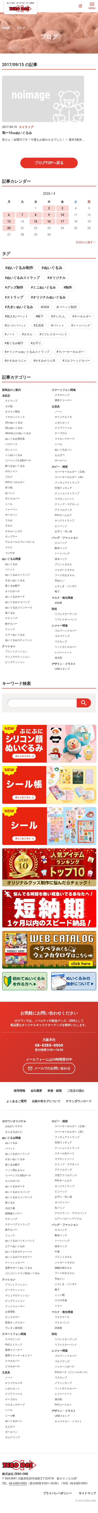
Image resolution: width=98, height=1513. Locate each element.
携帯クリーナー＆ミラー (18, 1355)
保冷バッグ (61, 559)
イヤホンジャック (15, 417)
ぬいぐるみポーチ (15, 596)
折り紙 (9, 487)
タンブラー (11, 536)
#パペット (57, 325)
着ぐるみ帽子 (12, 585)
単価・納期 (54, 1090)
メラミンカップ (63, 1382)
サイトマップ (87, 1493)
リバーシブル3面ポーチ (18, 1175)
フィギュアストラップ (67, 482)
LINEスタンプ (62, 668)
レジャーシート (63, 652)
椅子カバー (11, 623)
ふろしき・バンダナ (66, 586)
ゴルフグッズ (62, 636)
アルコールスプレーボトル (20, 541)
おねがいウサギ (13, 1126)
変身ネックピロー (15, 1322)
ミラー (58, 1306)
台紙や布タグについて (46, 1101)
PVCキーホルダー (15, 482)
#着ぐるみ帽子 (14, 343)
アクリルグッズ (63, 509)
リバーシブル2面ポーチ (18, 460)
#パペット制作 (66, 307)
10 (62, 215)
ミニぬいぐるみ (13, 455)
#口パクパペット (15, 325)
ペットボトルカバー (66, 646)
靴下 (57, 591)
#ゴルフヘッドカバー (76, 360)
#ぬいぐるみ (52, 268)
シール (9, 504)
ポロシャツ (11, 471)
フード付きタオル (64, 575)
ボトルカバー (12, 498)
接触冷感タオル (63, 1267)
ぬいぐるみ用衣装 (15, 438)
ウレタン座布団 (13, 1328)
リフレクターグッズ (66, 614)
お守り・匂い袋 (63, 531)
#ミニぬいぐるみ (43, 287)
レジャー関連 (60, 625)
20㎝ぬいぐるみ (14, 422)
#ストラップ (14, 297)
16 (49, 221)
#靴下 (39, 316)
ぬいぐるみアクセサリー (18, 1257)
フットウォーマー (15, 1306)
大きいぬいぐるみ (15, 580)
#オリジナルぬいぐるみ (48, 297)
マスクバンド (62, 1322)
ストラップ (11, 400)
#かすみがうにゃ (15, 360)
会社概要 (36, 1090)
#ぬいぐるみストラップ (22, 278)
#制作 (68, 287)
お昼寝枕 (10, 1311)
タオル (9, 525)
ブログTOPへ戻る (49, 163)
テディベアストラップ (17, 1224)
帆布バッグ (61, 548)
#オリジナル (56, 278)
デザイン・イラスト (64, 663)
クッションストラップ (67, 493)
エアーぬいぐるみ (15, 634)
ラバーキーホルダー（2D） (70, 477)
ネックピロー (12, 1317)
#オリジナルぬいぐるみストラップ (27, 351)
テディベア (11, 618)
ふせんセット (62, 422)
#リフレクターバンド (53, 334)
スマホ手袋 (61, 1300)
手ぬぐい (60, 580)
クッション (8, 646)
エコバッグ (61, 542)
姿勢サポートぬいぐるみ (18, 1267)
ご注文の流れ (75, 1090)
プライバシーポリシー (57, 1493)
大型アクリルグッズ (66, 1175)
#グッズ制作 (14, 287)
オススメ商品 (12, 411)
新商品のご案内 (11, 389)
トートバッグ (62, 553)
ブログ (21, 28)
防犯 (54, 608)
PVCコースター (63, 1404)
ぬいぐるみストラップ (17, 574)
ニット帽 (60, 1295)
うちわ (9, 520)
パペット (10, 569)
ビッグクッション (15, 662)
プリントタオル (63, 564)
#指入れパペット (16, 316)
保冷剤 (58, 657)
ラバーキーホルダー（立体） (71, 471)
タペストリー (62, 1202)
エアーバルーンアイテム (68, 1218)
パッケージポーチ (64, 1366)
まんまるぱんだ (13, 1131)
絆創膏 (58, 602)
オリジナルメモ (63, 417)
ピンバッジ (61, 526)
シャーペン (11, 509)
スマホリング (62, 395)
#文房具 (38, 325)
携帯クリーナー (63, 400)
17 (62, 221)
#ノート (10, 334)
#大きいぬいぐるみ (19, 307)
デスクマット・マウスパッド (71, 1213)
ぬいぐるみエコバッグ (17, 602)
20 (9, 228)
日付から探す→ (86, 242)
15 (35, 221)
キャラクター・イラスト (68, 1421)
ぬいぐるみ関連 (11, 558)
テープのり (61, 433)
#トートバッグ (80, 325)
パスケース (11, 444)
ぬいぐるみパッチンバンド (20, 1240)
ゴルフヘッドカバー (66, 630)
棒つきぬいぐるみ (15, 466)
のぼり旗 (10, 1208)
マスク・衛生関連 (62, 597)
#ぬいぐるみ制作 (19, 268)
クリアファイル (63, 427)
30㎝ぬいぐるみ (14, 427)
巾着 (57, 1251)
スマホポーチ (12, 1366)
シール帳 (10, 1415)
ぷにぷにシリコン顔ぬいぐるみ (22, 1273)
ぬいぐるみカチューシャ (18, 640)
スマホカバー (12, 1360)
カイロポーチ (12, 591)
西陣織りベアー (13, 1213)
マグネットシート (64, 498)
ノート (58, 411)
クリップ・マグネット (67, 504)
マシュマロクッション (17, 656)
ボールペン (11, 514)
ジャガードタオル (64, 569)
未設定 (6, 395)
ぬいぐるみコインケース (18, 607)
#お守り (36, 343)
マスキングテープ (64, 438)
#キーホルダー (81, 316)
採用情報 (19, 1090)
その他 (9, 406)
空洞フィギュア (63, 488)
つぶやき (10, 552)
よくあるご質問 (16, 1101)
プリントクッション (16, 651)
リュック (10, 629)
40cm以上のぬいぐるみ (18, 433)
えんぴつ (60, 455)
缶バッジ (10, 493)
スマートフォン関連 (64, 389)
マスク (9, 547)
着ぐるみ (10, 612)
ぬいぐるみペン (63, 449)
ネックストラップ (64, 520)
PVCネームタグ (63, 515)
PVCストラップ (13, 1344)
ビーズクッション (15, 1289)
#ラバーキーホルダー (70, 351)
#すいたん (58, 316)
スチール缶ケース (64, 1153)
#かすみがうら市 (44, 360)
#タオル (27, 334)
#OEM (45, 307)
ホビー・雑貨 (60, 466)
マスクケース (62, 1317)
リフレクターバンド (66, 619)
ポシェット (11, 449)
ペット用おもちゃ (15, 1170)
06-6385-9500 (49, 1045)
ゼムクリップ (12, 1437)
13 (9, 221)
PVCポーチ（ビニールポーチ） (72, 1372)
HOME (6, 28)
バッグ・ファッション (65, 537)
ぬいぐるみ (11, 564)
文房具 (56, 406)
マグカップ (61, 641)
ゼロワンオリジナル (14, 1121)
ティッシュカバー (15, 1262)
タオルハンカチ (13, 531)
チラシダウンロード (79, 1101)
